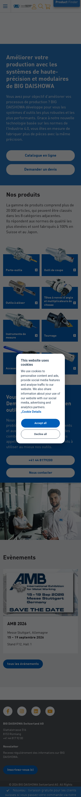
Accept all (40, 423)
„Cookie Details (31, 412)
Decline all (40, 434)
